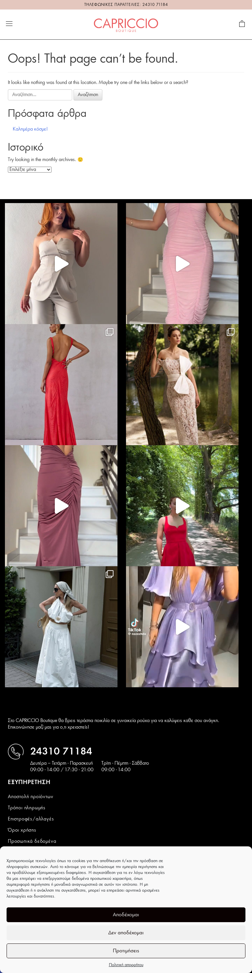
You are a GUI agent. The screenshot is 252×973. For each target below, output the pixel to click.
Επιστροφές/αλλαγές (31, 819)
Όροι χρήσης (22, 830)
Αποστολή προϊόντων (30, 797)
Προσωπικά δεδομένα (32, 841)
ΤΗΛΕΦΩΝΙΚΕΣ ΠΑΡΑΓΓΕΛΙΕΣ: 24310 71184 (126, 5)
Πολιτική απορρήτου (126, 965)
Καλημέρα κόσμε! (30, 129)
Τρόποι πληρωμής (27, 808)
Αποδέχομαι (126, 914)
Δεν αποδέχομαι (126, 932)
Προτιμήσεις (126, 950)
